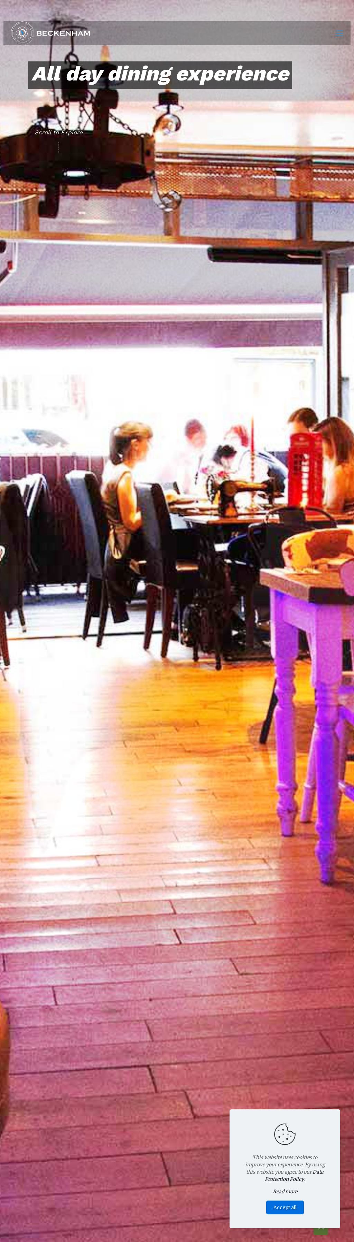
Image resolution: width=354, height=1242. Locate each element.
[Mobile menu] (339, 33)
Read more (285, 1191)
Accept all (285, 1207)
